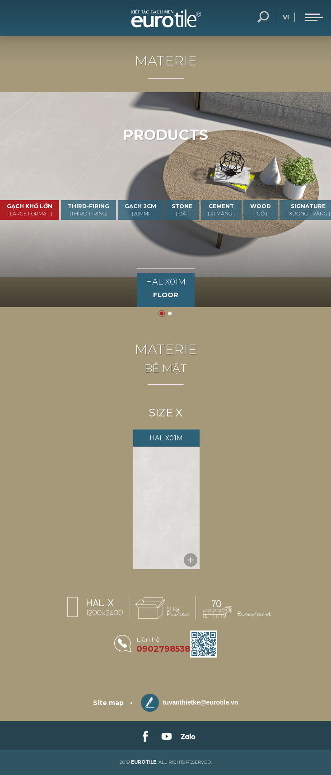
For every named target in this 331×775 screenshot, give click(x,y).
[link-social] (144, 735)
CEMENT (221, 210)
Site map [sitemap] (108, 703)
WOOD (260, 210)
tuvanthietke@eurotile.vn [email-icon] (189, 703)
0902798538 (163, 649)
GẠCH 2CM (140, 210)
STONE (182, 210)
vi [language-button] (286, 17)
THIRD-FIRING (88, 210)
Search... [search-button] (263, 17)
